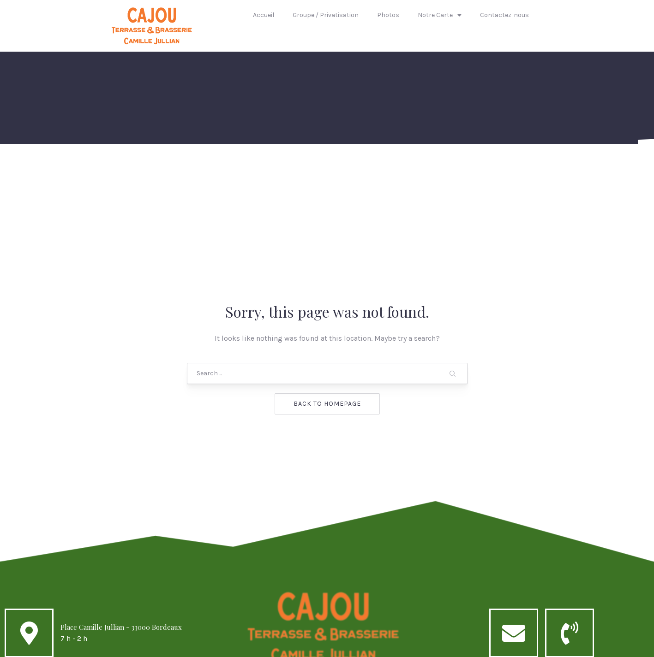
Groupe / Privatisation (326, 15)
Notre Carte (440, 15)
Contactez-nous (504, 15)
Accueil (263, 15)
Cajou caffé (307, 646)
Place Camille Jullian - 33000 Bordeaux (121, 553)
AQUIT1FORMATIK (398, 646)
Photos (388, 15)
